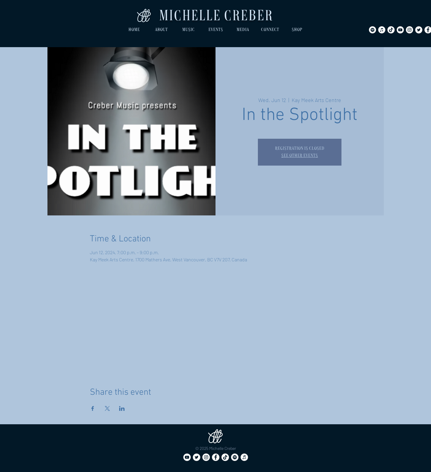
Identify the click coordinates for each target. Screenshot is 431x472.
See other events (299, 155)
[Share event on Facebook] (93, 408)
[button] (161, 29)
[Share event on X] (107, 408)
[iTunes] (381, 29)
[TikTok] (391, 29)
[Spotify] (372, 29)
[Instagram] (409, 29)
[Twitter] (418, 29)
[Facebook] (215, 457)
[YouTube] (400, 29)
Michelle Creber (215, 17)
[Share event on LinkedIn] (122, 408)
